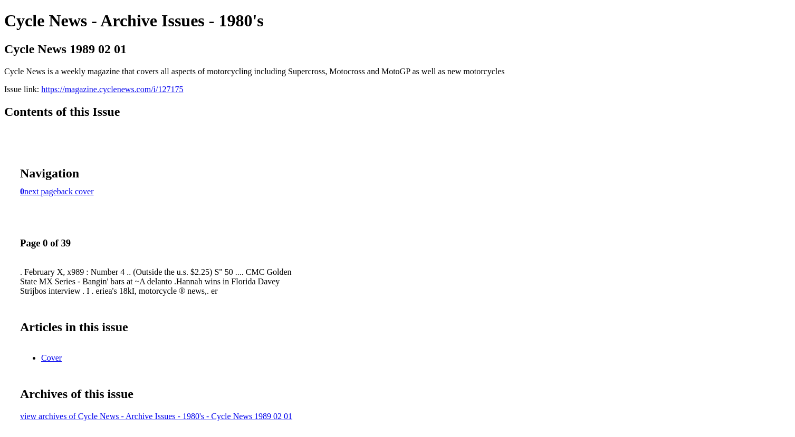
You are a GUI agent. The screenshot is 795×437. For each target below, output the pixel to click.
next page (40, 191)
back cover (75, 191)
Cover (51, 357)
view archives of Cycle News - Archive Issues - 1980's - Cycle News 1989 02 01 (156, 416)
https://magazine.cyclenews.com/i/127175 (112, 89)
